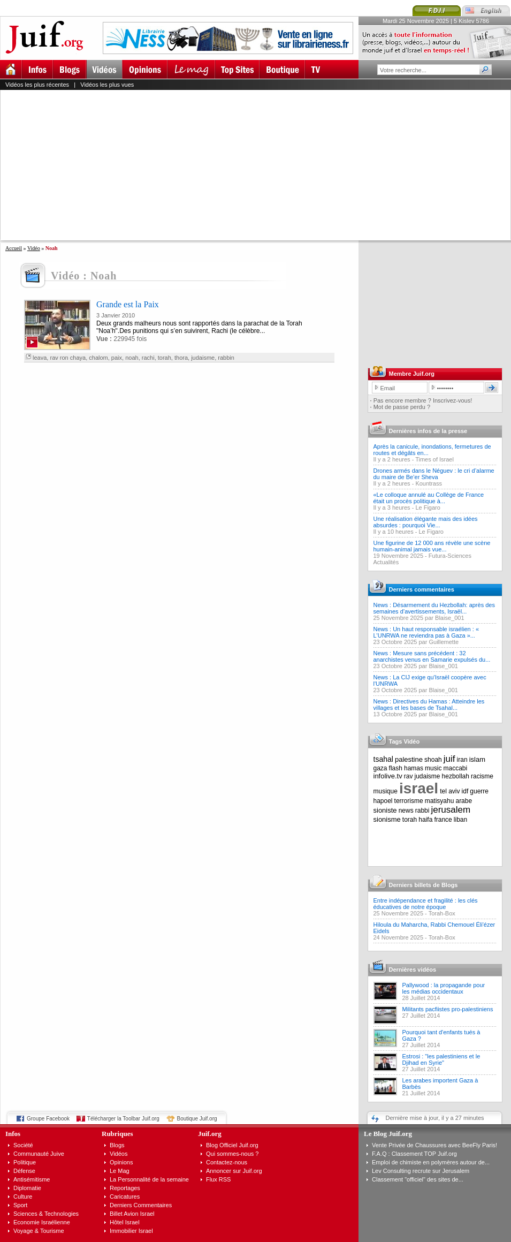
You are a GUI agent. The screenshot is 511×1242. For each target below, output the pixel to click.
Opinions (121, 1162)
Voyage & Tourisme (38, 1231)
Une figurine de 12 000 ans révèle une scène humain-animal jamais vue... (432, 546)
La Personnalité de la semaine (149, 1179)
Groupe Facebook (48, 1119)
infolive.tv (387, 776)
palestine (409, 759)
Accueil (13, 248)
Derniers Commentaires (141, 1205)
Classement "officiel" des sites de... (417, 1179)
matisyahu (439, 801)
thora (181, 357)
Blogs (117, 1145)
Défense (24, 1171)
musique (385, 791)
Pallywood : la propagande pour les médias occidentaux (443, 988)
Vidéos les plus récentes (37, 84)
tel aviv (450, 791)
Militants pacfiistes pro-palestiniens (447, 1009)
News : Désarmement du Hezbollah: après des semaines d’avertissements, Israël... (434, 608)
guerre (479, 791)
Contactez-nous (226, 1162)
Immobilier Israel (131, 1231)
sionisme (387, 819)
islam (477, 759)
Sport (20, 1205)
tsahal (383, 759)
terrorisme (408, 801)
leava (40, 357)
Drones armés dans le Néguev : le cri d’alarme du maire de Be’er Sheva (433, 473)
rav (408, 776)
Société (23, 1145)
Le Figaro (427, 507)
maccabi (456, 768)
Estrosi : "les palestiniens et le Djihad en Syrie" (441, 1059)
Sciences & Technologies (46, 1213)
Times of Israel (434, 459)
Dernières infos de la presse (428, 431)
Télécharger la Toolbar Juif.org (123, 1119)
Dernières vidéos (413, 969)
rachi (148, 357)
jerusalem (450, 810)
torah (164, 357)
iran (462, 759)
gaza (380, 768)
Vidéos (118, 1153)
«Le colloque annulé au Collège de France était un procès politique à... (428, 497)
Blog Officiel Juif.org (232, 1145)
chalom (98, 357)
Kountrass (428, 483)
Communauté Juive (38, 1153)
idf (465, 791)
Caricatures (125, 1196)
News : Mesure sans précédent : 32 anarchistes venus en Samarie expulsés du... (432, 656)
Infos (12, 1134)
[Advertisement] (206, 165)
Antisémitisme (31, 1179)
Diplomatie (27, 1188)
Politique (24, 1162)
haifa (425, 819)
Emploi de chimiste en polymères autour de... (431, 1162)
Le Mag (119, 1171)
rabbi (422, 810)
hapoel (383, 801)
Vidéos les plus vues (107, 84)
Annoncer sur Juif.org (234, 1171)
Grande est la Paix (127, 304)
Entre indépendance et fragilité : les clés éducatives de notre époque (425, 903)
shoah (433, 759)
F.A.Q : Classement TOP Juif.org (414, 1153)
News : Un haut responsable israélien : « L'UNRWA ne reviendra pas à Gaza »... (426, 632)
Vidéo (33, 248)
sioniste (385, 810)
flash (395, 768)
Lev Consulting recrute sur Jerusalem (420, 1171)
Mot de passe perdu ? (401, 407)
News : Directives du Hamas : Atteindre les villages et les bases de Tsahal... (429, 704)
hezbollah (455, 776)
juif (449, 759)
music (433, 768)
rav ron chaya (68, 357)
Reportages (125, 1188)
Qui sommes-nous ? (232, 1153)
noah (131, 357)
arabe (463, 801)
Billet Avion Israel (132, 1213)
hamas (413, 768)
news (406, 810)
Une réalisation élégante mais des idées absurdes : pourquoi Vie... (425, 522)
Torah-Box (442, 913)
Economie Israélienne (41, 1222)
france (443, 819)
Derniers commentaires (421, 589)
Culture (22, 1196)
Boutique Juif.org (197, 1119)
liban (460, 819)
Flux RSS (218, 1179)
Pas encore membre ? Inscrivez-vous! (422, 400)
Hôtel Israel (125, 1222)
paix (116, 357)
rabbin (226, 357)
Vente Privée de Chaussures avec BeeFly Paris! (434, 1145)
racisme (482, 776)
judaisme (203, 357)
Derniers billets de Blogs (423, 885)
